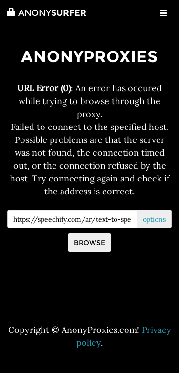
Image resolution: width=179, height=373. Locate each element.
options (154, 219)
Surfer (46, 13)
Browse (89, 242)
